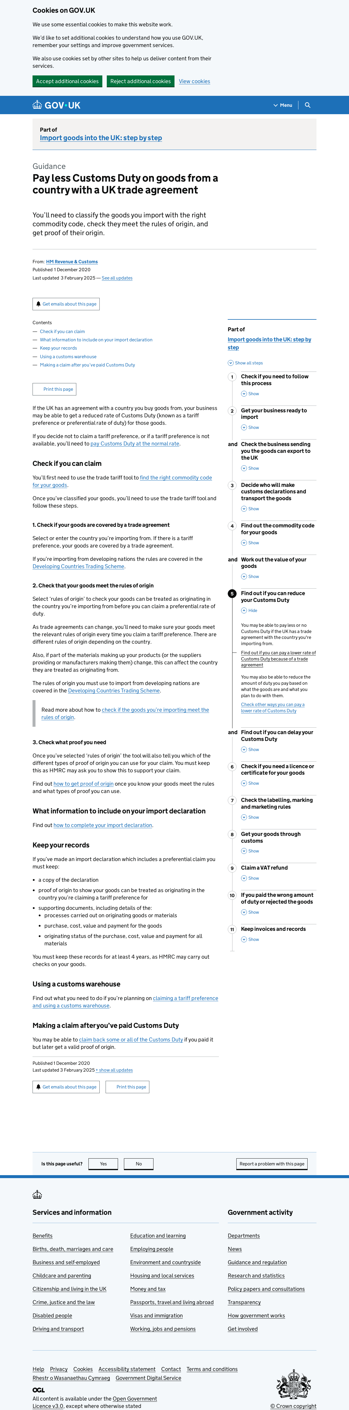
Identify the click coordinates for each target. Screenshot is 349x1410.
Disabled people (52, 1315)
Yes (109, 1164)
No (145, 1164)
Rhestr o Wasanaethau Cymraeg (71, 1378)
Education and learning (158, 1235)
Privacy (59, 1369)
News (235, 1249)
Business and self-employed (66, 1262)
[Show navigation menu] (283, 105)
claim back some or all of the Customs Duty (131, 1039)
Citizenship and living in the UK (69, 1288)
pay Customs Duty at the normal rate (135, 443)
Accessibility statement (127, 1369)
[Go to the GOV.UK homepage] (56, 105)
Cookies (83, 1369)
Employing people (151, 1249)
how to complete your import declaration (103, 825)
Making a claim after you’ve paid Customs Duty (87, 365)
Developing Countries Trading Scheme (78, 566)
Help (38, 1369)
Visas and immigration (156, 1315)
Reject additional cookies (140, 81)
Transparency (244, 1302)
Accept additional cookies (67, 81)
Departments (244, 1235)
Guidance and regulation (257, 1262)
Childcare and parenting (62, 1275)
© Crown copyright (293, 1406)
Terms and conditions (212, 1369)
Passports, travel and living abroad (172, 1302)
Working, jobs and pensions (163, 1328)
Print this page (58, 389)
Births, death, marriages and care (73, 1249)
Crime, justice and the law (64, 1302)
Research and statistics (256, 1275)
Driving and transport (58, 1328)
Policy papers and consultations (266, 1288)
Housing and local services (162, 1275)
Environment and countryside (165, 1262)
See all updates (117, 278)
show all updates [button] (114, 1070)
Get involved (243, 1328)
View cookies (194, 81)
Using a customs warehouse (68, 356)
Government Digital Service (148, 1378)
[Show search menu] (307, 105)
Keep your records (58, 348)
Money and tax (148, 1288)
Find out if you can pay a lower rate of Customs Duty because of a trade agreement (278, 659)
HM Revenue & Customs (72, 261)
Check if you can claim (62, 331)
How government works (256, 1315)
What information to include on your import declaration (96, 340)
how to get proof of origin (84, 783)
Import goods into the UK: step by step (101, 137)
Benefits (43, 1235)
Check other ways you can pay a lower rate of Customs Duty (273, 707)
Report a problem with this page (272, 1164)
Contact (171, 1369)
